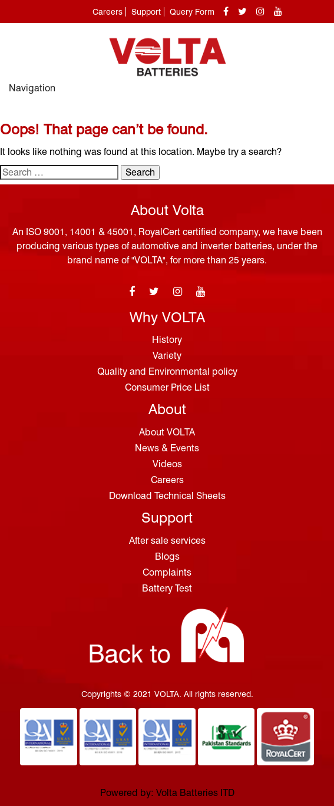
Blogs (167, 556)
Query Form (192, 12)
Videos (167, 464)
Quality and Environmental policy (167, 371)
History (167, 339)
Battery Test (167, 588)
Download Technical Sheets (167, 495)
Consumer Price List (167, 387)
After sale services (167, 540)
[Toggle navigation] (312, 93)
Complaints (167, 572)
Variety (167, 355)
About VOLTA (167, 432)
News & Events (167, 448)
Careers (107, 12)
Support (146, 12)
